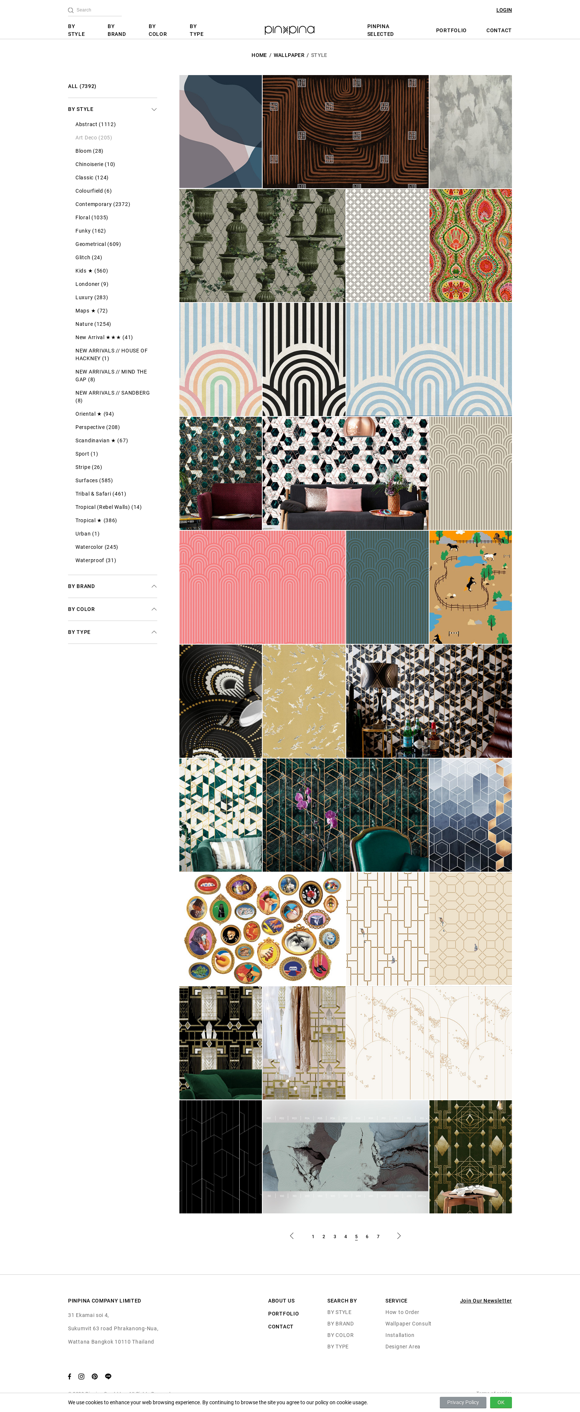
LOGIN (504, 10)
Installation (399, 1335)
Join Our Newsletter (486, 1301)
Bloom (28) (89, 151)
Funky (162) (90, 231)
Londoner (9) (91, 284)
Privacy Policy (463, 1402)
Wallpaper (289, 55)
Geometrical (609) (98, 244)
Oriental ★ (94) (94, 414)
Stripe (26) (88, 467)
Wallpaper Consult (408, 1324)
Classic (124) (92, 177)
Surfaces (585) (94, 480)
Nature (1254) (93, 324)
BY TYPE (197, 30)
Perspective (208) (97, 427)
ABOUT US (281, 1301)
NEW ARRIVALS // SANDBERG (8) (112, 396)
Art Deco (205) (93, 138)
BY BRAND (117, 30)
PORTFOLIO (451, 30)
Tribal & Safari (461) (101, 494)
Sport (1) (86, 454)
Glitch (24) (88, 257)
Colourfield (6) (93, 191)
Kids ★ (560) (91, 271)
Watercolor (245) (96, 547)
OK (501, 1402)
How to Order (402, 1312)
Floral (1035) (91, 217)
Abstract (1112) (95, 124)
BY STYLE (76, 30)
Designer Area (403, 1346)
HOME (259, 55)
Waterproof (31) (96, 560)
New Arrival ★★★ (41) (104, 337)
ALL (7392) (82, 86)
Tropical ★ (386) (96, 520)
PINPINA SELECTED (380, 30)
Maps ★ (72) (91, 311)
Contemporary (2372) (102, 204)
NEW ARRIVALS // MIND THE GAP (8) (111, 375)
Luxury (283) (91, 297)
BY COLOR (158, 30)
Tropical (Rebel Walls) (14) (108, 507)
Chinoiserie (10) (95, 164)
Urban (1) (87, 534)
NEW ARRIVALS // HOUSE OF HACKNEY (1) (111, 354)
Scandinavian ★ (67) (101, 440)
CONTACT (499, 30)
